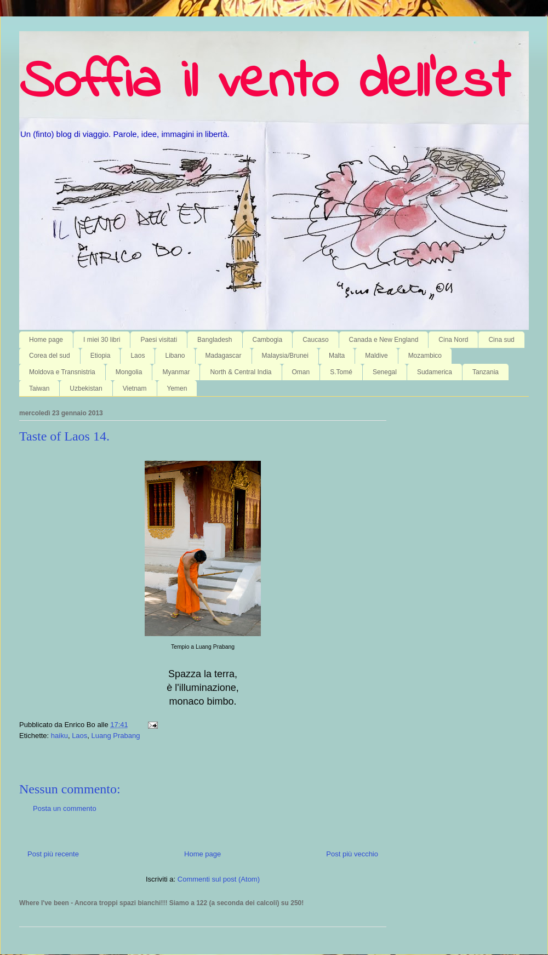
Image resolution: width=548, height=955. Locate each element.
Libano (175, 355)
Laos (137, 355)
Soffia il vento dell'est (264, 83)
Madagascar (224, 355)
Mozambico (425, 355)
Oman (301, 372)
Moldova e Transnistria (62, 372)
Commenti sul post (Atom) (219, 879)
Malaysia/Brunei (285, 355)
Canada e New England (384, 340)
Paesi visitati (158, 340)
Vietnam (135, 388)
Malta (337, 355)
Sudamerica (434, 372)
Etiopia (100, 355)
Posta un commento (64, 808)
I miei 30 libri (101, 340)
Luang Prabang (116, 735)
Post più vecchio (352, 854)
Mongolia (129, 372)
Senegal (385, 372)
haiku (59, 735)
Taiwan (39, 388)
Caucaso (315, 340)
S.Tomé (341, 372)
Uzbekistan (86, 388)
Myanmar (176, 372)
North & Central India (240, 372)
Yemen (177, 388)
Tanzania (485, 372)
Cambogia (268, 340)
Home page (46, 340)
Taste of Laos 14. (64, 436)
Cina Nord (453, 340)
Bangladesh (214, 340)
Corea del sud (49, 355)
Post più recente (53, 854)
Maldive (376, 355)
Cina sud (501, 340)
